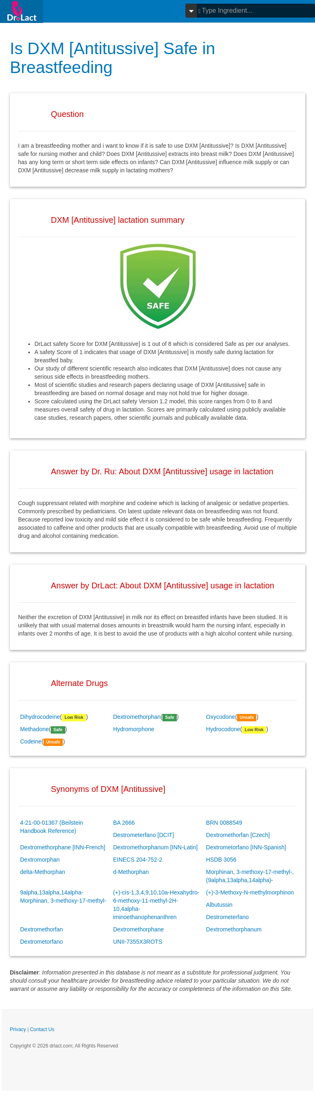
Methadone (34, 729)
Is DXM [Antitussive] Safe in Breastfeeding (116, 58)
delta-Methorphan (42, 872)
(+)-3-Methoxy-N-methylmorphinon (250, 892)
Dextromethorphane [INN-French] (62, 847)
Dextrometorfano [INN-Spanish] (246, 847)
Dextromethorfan (41, 929)
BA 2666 (124, 822)
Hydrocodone (223, 729)
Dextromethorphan (137, 717)
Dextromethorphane (138, 929)
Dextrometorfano (41, 941)
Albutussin (219, 904)
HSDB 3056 (221, 859)
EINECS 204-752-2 (137, 859)
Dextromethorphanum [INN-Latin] (155, 847)
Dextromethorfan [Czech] (238, 835)
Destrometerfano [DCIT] (143, 835)
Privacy (18, 1029)
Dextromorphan (40, 859)
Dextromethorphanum (233, 929)
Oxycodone (220, 717)
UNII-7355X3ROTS (137, 941)
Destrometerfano (227, 917)
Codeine (30, 741)
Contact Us (42, 1029)
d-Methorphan (131, 872)
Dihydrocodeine (40, 717)
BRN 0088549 (224, 822)
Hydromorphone (133, 729)
